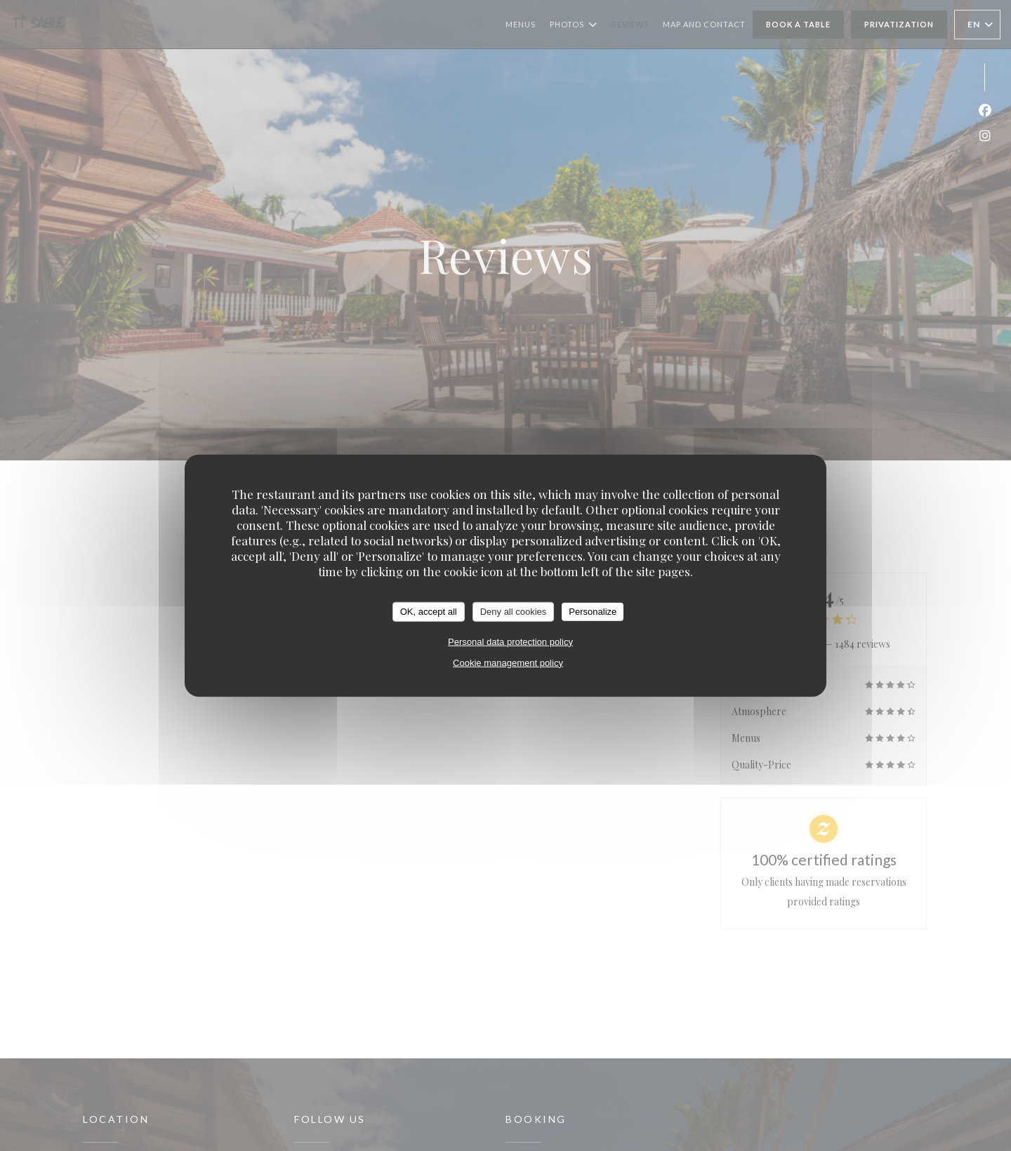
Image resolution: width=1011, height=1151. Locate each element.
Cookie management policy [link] (508, 662)
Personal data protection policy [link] (510, 641)
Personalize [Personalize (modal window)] (592, 611)
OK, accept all (428, 611)
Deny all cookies (513, 611)
